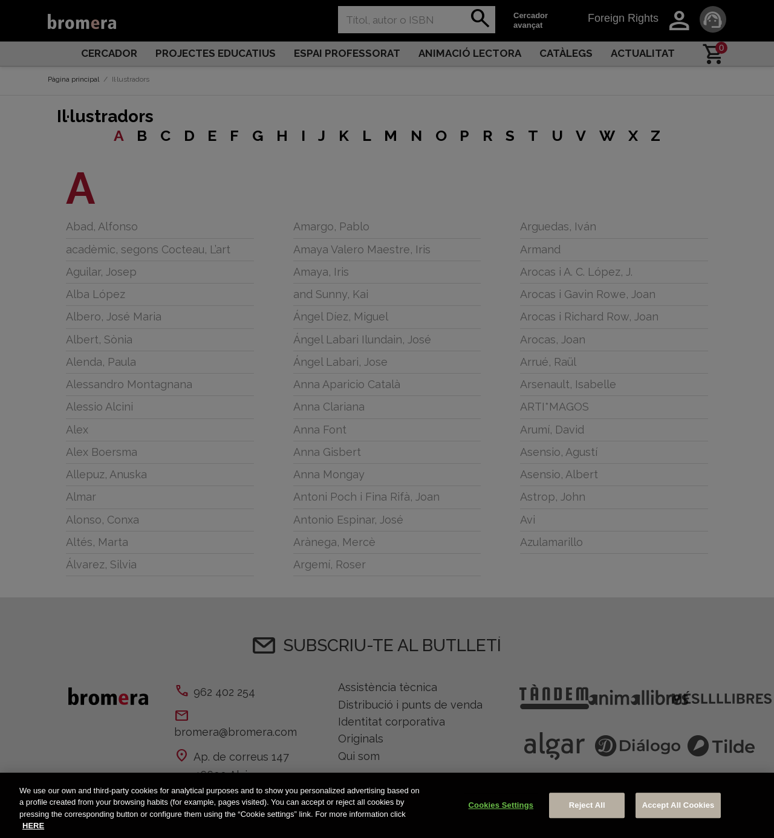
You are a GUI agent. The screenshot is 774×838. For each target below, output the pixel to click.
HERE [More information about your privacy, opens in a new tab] (33, 825)
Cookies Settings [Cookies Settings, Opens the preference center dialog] (501, 805)
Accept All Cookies (678, 805)
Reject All (587, 805)
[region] (387, 805)
